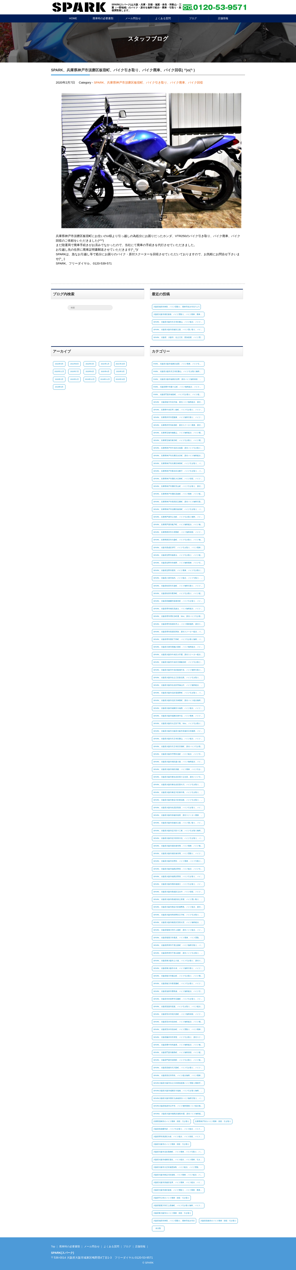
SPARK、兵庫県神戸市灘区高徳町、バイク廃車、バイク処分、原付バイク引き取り (178, 494)
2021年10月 (120, 364)
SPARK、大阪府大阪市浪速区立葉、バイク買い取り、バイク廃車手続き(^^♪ (178, 330)
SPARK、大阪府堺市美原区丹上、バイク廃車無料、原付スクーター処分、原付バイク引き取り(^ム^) (178, 624)
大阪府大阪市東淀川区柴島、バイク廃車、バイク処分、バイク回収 (178, 1175)
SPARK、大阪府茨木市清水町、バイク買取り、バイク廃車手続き (178, 1029)
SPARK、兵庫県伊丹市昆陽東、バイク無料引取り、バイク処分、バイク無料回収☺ (178, 417)
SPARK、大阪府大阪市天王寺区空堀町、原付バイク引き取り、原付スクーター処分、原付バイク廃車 (178, 746)
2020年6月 (90, 371)
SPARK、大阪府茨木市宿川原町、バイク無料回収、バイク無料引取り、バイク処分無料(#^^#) (178, 1014)
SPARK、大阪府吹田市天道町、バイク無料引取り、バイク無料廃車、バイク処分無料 (178, 586)
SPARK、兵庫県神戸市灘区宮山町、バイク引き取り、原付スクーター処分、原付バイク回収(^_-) (178, 486)
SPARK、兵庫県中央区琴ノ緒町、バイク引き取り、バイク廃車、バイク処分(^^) (178, 410)
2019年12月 (89, 379)
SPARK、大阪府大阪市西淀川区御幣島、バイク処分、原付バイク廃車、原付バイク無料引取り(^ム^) (178, 907)
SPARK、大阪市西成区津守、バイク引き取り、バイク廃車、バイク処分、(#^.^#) (178, 548)
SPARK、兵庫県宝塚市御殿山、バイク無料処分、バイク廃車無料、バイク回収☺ (178, 433)
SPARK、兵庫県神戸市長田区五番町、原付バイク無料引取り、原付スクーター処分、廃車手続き (178, 501)
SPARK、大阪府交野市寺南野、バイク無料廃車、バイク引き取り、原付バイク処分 (178, 563)
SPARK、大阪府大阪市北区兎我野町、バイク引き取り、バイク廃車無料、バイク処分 (178, 693)
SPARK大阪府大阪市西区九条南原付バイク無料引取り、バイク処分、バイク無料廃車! (178, 1098)
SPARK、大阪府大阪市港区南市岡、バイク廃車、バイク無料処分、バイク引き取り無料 (178, 846)
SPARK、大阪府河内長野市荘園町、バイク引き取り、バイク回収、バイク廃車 (178, 999)
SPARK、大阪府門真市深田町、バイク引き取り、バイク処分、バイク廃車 (178, 1060)
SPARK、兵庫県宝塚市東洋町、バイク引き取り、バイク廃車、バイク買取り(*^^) (178, 440)
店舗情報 (223, 18)
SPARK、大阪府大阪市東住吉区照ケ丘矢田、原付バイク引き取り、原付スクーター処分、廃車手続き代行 (178, 777)
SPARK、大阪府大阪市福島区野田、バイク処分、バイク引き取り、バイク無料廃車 (178, 869)
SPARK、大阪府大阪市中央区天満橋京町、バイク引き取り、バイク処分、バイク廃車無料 (178, 662)
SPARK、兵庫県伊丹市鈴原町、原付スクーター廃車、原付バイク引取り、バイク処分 (178, 425)
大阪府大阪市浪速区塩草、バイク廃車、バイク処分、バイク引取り (178, 1182)
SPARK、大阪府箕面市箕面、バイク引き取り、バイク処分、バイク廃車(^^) (178, 1007)
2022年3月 (90, 364)
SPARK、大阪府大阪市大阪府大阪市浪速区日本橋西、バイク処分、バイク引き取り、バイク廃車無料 (178, 731)
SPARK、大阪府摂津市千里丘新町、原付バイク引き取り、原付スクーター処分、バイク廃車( (178, 953)
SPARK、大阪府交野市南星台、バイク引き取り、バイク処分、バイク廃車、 (178, 555)
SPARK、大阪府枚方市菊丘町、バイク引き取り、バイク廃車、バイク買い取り (178, 976)
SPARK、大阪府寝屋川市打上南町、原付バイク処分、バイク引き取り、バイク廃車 (178, 930)
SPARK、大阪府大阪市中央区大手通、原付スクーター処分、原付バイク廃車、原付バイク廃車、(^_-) (178, 655)
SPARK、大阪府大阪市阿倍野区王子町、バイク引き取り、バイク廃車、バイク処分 (178, 915)
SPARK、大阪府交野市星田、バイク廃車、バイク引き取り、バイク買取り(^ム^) (178, 570)
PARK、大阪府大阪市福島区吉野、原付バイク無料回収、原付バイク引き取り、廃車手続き (178, 379)
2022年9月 (59, 364)
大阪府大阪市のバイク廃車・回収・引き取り (171, 1144)
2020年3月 (120, 371)
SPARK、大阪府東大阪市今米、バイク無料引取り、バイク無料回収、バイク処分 (178, 968)
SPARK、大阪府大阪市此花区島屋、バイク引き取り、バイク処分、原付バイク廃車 (178, 808)
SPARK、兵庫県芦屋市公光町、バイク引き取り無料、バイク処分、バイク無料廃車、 (178, 517)
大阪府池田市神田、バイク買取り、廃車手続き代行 (174, 1221)
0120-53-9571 (144, 1257)
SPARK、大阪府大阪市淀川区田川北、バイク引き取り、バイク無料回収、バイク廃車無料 (178, 838)
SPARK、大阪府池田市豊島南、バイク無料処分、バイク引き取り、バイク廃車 (178, 991)
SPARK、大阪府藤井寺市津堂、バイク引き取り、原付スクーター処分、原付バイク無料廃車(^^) (178, 1037)
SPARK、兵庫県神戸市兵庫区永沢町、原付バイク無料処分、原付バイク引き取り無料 (178, 456)
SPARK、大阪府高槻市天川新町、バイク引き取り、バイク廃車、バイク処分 (178, 1068)
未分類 (158, 1228)
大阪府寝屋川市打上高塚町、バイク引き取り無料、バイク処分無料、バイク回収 (178, 1205)
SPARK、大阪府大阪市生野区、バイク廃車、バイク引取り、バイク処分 (178, 861)
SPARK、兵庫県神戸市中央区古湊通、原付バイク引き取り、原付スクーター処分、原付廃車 (178, 448)
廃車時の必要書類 (103, 18)
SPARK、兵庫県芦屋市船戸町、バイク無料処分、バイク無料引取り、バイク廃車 (178, 525)
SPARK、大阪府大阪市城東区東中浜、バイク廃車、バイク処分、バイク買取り (178, 716)
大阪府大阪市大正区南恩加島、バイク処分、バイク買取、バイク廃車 (178, 1167)
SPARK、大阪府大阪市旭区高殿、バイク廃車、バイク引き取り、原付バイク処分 (178, 769)
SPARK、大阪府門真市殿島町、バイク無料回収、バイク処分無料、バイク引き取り (178, 1052)
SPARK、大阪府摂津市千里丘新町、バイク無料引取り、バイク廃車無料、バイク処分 (178, 945)
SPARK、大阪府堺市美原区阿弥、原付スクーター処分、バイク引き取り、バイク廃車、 (178, 632)
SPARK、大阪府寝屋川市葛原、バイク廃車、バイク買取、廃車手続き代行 (178, 938)
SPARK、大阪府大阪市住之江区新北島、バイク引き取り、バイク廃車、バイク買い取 (178, 678)
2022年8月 (74, 364)
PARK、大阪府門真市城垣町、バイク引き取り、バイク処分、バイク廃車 (178, 394)
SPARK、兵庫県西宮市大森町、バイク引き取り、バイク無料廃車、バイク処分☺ (178, 540)
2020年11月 (59, 371)
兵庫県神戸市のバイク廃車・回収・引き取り (213, 1121)
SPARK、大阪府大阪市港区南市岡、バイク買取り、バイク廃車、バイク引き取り (178, 853)
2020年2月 (59, 379)
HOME (73, 18)
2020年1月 (74, 379)
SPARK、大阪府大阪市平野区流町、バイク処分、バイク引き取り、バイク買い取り (178, 754)
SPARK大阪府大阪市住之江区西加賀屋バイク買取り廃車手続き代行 (178, 1083)
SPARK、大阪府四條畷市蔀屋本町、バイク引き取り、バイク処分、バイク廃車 (178, 601)
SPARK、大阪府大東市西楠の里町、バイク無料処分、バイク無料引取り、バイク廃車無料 (178, 647)
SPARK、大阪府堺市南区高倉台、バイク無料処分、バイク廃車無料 (178, 609)
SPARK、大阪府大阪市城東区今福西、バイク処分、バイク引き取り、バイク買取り (178, 708)
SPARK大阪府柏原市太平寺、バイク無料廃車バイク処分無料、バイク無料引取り (178, 1106)
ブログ (193, 18)
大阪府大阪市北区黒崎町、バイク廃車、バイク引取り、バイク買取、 (178, 1152)
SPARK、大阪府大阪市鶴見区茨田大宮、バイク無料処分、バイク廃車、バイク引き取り (178, 922)
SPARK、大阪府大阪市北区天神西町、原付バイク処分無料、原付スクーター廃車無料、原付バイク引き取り (178, 700)
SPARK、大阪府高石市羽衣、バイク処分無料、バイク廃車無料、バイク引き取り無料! (178, 1075)
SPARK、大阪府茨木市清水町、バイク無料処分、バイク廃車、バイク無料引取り (178, 1022)
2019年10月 (120, 379)
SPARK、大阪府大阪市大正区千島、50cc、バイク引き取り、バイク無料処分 (178, 723)
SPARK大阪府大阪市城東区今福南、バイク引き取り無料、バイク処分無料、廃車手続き (178, 1091)
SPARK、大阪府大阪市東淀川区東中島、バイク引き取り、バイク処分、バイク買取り (178, 792)
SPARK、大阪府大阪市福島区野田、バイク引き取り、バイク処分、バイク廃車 (178, 877)
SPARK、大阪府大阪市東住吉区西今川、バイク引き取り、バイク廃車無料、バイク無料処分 (178, 785)
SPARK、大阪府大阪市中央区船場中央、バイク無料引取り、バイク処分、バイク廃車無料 (178, 670)
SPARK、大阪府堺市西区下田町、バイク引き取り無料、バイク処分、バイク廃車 (178, 639)
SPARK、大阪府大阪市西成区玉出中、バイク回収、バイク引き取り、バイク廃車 (178, 892)
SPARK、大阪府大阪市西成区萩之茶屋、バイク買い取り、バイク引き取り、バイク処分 (178, 899)
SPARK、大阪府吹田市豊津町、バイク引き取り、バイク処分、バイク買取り (178, 593)
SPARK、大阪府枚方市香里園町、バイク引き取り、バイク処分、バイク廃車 (178, 984)
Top (53, 1246)
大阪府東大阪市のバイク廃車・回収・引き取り (172, 1213)
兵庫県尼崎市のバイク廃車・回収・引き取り (171, 1121)
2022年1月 (105, 364)
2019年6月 (59, 387)
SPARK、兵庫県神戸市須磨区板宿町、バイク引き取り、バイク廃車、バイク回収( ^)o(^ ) (123, 70)
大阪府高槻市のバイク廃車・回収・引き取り (218, 1221)
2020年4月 (105, 371)
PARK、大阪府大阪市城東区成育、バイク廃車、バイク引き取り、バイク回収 (178, 364)
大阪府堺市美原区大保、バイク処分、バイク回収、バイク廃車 (178, 1137)
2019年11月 (105, 379)
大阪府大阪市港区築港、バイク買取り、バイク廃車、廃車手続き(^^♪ (178, 314)
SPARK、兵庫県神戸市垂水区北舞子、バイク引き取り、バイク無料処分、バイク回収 (178, 471)
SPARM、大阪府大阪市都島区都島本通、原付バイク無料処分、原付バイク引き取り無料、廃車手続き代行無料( (178, 1114)
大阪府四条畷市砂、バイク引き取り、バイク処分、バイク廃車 (178, 1129)
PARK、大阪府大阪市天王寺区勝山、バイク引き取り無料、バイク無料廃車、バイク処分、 (178, 371)
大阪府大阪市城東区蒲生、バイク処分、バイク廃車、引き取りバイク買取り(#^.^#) (178, 1160)
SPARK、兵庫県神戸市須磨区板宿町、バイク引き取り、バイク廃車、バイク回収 (148, 82)
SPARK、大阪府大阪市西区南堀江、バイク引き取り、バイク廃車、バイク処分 (178, 884)
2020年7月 (74, 371)
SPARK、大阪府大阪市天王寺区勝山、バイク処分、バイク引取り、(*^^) (178, 322)
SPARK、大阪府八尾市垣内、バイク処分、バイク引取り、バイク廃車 (178, 578)
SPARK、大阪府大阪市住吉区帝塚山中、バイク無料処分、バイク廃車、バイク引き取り (178, 685)
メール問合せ (133, 18)
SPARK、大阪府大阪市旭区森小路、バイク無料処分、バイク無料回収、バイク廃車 (178, 762)
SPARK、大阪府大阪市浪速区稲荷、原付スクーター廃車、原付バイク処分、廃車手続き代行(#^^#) (178, 815)
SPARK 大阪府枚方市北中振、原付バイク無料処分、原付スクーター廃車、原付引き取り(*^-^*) (178, 402)
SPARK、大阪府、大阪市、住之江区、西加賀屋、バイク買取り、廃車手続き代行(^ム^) (178, 337)
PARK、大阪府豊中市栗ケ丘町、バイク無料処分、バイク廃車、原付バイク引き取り (178, 387)
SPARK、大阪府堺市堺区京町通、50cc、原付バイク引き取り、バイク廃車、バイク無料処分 (178, 616)
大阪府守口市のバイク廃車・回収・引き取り (171, 1198)
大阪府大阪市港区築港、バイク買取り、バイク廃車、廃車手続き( (178, 1190)
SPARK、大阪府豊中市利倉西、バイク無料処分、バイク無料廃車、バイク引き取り (178, 1045)
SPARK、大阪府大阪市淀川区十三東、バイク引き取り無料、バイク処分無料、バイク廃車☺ (178, 831)
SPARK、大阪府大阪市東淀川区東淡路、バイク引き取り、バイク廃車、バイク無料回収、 (178, 800)
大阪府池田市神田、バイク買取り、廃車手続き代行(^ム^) (176, 307)
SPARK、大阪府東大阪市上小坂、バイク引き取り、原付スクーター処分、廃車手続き (178, 961)
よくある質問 (163, 18)
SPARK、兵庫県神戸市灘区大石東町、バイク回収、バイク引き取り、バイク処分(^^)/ (178, 479)
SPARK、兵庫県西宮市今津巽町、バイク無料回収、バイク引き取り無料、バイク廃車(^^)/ (178, 532)
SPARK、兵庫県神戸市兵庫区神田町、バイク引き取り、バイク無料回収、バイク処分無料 (178, 463)
